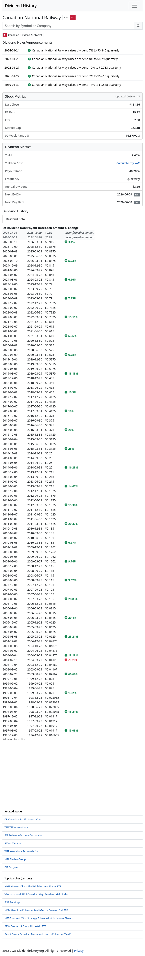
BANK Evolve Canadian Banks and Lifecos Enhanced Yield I (37, 934)
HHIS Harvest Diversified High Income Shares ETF (32, 886)
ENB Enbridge (12, 902)
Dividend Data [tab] (15, 219)
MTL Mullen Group (15, 859)
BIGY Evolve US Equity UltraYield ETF (25, 926)
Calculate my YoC (128, 163)
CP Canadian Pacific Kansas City (22, 819)
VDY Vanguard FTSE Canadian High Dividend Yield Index (36, 894)
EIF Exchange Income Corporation (23, 835)
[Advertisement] (72, 770)
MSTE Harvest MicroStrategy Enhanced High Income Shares (38, 918)
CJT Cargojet (11, 867)
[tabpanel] (72, 483)
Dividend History (21, 5)
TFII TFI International (16, 827)
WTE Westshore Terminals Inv (21, 851)
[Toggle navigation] (134, 6)
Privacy (78, 951)
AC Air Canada (12, 843)
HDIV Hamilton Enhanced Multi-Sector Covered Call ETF (36, 910)
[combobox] (68, 26)
